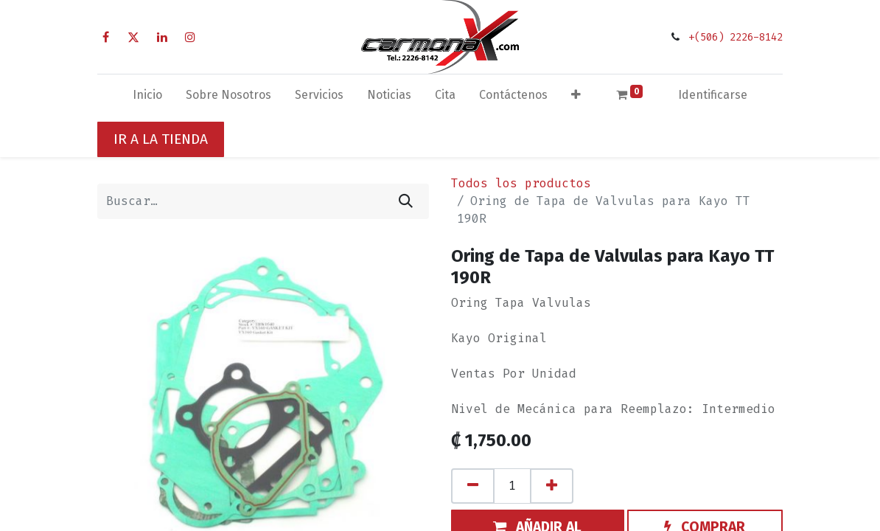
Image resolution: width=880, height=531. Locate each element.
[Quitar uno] (473, 486)
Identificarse (712, 95)
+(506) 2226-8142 (735, 37)
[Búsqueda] (406, 201)
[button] (576, 98)
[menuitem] (147, 98)
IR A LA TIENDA (161, 139)
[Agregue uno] (551, 486)
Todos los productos (521, 183)
